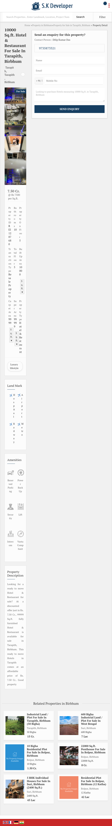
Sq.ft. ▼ (22, 287)
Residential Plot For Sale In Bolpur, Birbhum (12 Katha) (93, 781)
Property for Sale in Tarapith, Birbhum (71, 25)
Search (80, 16)
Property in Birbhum (42, 25)
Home (27, 25)
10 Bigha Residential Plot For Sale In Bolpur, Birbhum (38, 750)
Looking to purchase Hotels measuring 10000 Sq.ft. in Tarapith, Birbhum (69, 95)
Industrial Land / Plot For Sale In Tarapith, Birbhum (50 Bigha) (38, 719)
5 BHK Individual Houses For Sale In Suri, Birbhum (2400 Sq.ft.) (38, 782)
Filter (102, 17)
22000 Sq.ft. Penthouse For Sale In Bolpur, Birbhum (93, 749)
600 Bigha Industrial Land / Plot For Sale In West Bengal (91, 719)
